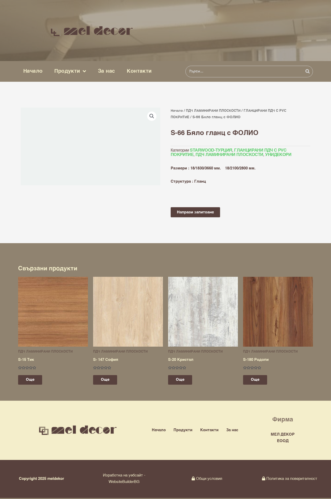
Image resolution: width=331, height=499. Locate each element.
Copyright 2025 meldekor (41, 480)
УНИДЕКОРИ (276, 155)
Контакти (139, 71)
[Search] (307, 71)
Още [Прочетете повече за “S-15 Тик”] (32, 381)
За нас (106, 71)
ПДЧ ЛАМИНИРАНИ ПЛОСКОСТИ (216, 111)
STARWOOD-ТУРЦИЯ (210, 150)
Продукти (70, 71)
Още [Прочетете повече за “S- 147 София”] (107, 381)
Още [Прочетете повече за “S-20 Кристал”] (182, 381)
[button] (151, 116)
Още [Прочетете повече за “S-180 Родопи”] (257, 381)
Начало (32, 71)
